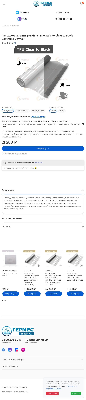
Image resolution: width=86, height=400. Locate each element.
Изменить (39, 163)
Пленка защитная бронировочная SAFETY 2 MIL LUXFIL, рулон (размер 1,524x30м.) (31, 278)
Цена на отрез (38, 116)
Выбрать (32, 294)
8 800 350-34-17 (11, 339)
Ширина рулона (56, 107)
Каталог (15, 26)
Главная (5, 26)
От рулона (8, 111)
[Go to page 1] (2, 300)
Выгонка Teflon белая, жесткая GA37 (9, 273)
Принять (76, 393)
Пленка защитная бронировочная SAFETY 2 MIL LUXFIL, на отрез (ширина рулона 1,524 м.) (53, 278)
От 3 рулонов (22, 111)
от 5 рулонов (38, 111)
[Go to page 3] (5, 300)
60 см (61, 111)
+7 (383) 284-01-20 (36, 339)
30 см (53, 111)
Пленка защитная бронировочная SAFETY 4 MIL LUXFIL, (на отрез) (75, 275)
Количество (7, 107)
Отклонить (52, 393)
